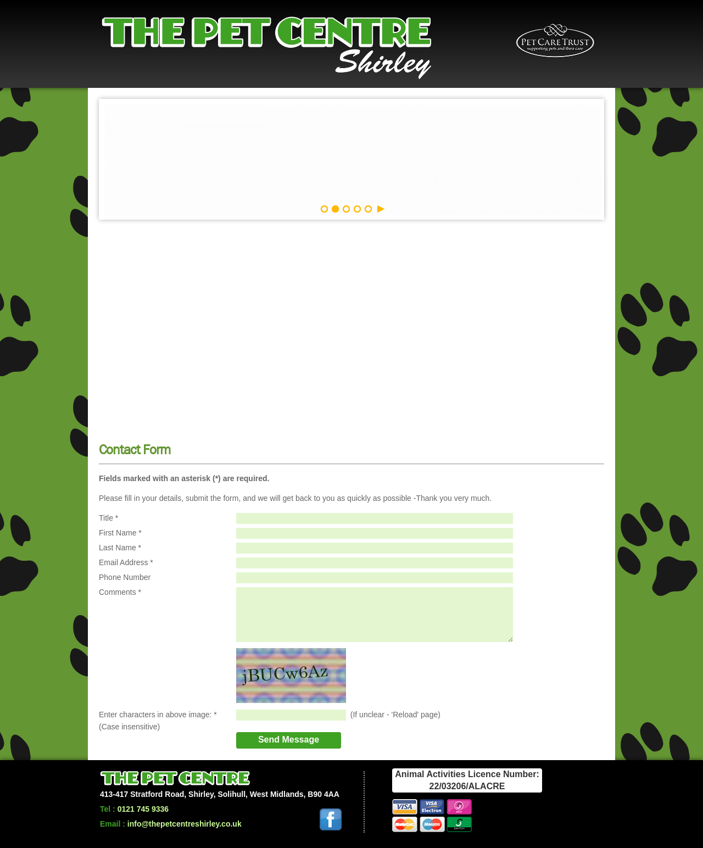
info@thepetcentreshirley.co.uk (184, 823)
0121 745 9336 (143, 809)
